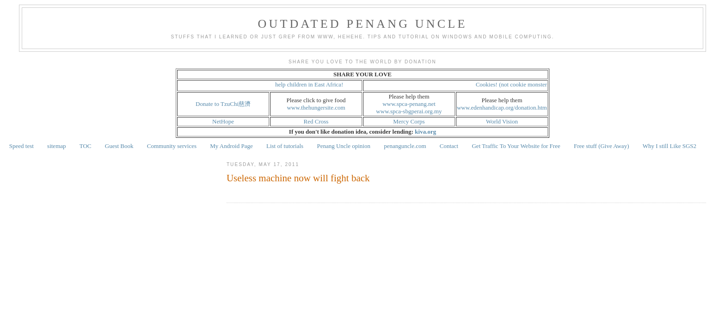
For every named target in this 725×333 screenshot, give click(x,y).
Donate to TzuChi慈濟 (223, 103)
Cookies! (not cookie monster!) (515, 84)
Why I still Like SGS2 (669, 145)
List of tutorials (284, 145)
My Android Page (231, 145)
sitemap (56, 145)
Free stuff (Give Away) (601, 145)
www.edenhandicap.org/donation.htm (502, 107)
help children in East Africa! (311, 84)
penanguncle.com (405, 145)
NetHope (223, 121)
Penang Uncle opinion (343, 145)
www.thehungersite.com (316, 107)
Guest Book (119, 145)
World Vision (502, 121)
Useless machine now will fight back (298, 178)
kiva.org (425, 131)
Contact (449, 145)
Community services (172, 145)
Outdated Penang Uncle (362, 24)
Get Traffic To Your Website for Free (516, 145)
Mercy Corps (408, 121)
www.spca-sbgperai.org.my (409, 111)
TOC (86, 145)
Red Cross (316, 121)
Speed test (21, 145)
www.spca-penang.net (409, 103)
